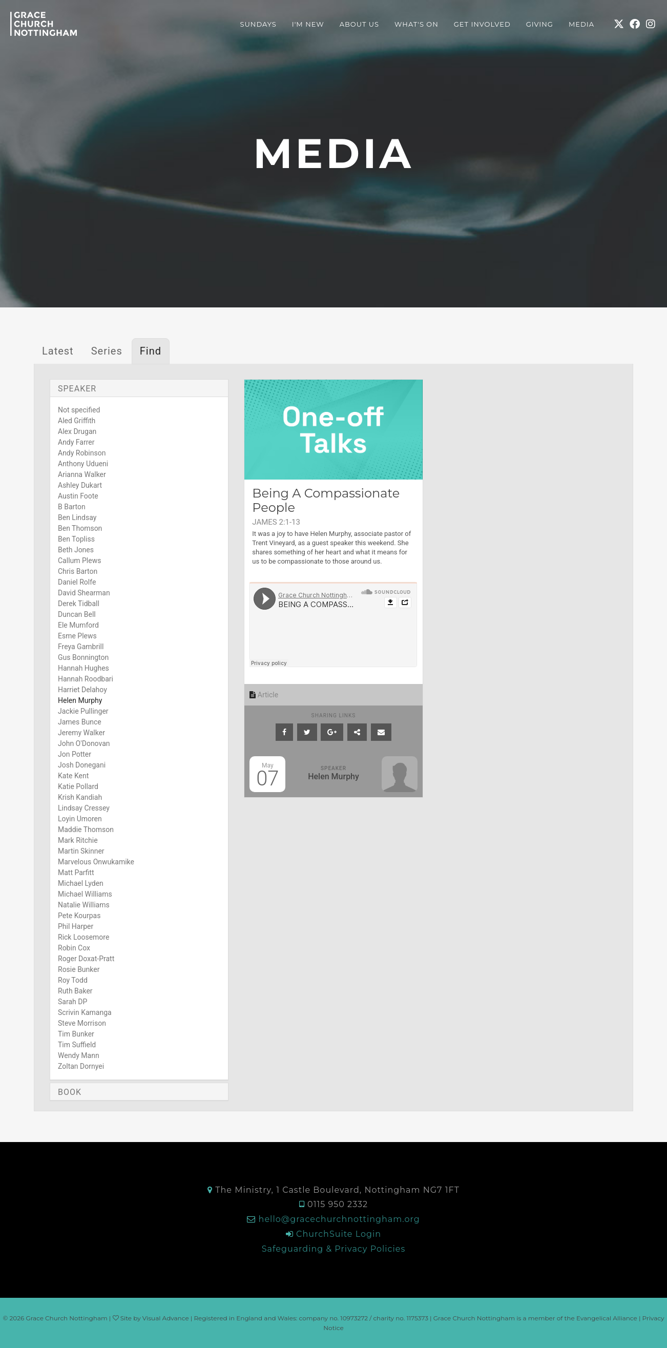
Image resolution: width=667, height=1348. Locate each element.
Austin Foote (78, 496)
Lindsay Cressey (84, 808)
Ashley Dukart (80, 485)
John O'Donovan (84, 743)
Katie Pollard (78, 786)
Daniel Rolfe (77, 582)
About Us (359, 24)
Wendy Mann (78, 1055)
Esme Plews (77, 636)
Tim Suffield (77, 1045)
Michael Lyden (80, 883)
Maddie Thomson (86, 829)
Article (263, 695)
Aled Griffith (76, 421)
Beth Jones (76, 550)
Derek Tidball (78, 603)
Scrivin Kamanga (85, 1012)
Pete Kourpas (79, 915)
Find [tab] (150, 351)
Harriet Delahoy (82, 690)
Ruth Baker (75, 991)
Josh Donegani (82, 765)
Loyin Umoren (80, 819)
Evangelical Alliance (606, 1318)
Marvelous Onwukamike (96, 862)
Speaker (77, 388)
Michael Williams (85, 894)
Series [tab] (106, 351)
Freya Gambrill (80, 646)
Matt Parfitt (76, 872)
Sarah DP (72, 1002)
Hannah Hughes (83, 668)
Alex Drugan (77, 431)
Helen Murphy (80, 700)
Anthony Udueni (83, 464)
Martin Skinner (81, 851)
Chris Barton (77, 571)
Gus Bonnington (83, 657)
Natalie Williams (84, 905)
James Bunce (79, 722)
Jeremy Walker (81, 733)
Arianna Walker (82, 474)
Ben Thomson (80, 528)
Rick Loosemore (83, 937)
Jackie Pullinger (83, 711)
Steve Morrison (82, 1023)
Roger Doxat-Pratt (86, 959)
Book (69, 1092)
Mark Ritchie (78, 840)
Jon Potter (74, 754)
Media (581, 24)
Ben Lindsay (77, 517)
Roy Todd (73, 980)
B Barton (72, 507)
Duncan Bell (77, 614)
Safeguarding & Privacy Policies (334, 1249)
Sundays (258, 24)
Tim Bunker (76, 1034)
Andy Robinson (82, 453)
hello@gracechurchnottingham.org (339, 1219)
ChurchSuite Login (338, 1234)
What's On (416, 24)
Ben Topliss (76, 539)
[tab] (139, 388)
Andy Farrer (76, 442)
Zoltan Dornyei (81, 1066)
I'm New (308, 24)
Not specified (79, 410)
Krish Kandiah (80, 797)
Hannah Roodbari (85, 679)
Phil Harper (75, 926)
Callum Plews (79, 560)
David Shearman (84, 593)
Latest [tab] (58, 351)
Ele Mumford (78, 625)
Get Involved (482, 24)
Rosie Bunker (78, 969)
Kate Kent (73, 776)
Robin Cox (74, 948)
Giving (539, 24)
